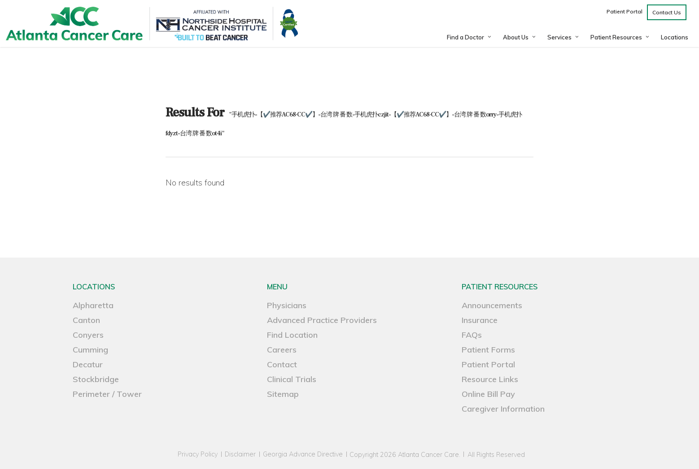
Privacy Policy (198, 454)
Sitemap (283, 394)
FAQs (472, 335)
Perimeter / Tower (107, 394)
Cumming (90, 349)
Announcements (492, 305)
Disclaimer (240, 454)
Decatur (88, 364)
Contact (282, 364)
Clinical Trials (291, 379)
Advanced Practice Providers (322, 320)
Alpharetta (93, 305)
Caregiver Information (503, 409)
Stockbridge (96, 379)
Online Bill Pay (488, 394)
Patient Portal (488, 364)
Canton (86, 320)
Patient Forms (488, 349)
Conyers (88, 335)
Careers (282, 349)
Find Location (292, 335)
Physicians (286, 305)
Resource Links (490, 379)
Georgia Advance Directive (303, 454)
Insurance (480, 320)
